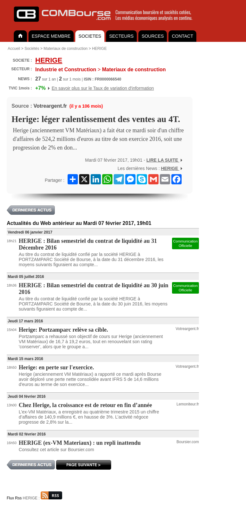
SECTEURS (121, 36)
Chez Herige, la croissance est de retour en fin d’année (85, 405)
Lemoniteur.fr (187, 404)
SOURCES (153, 36)
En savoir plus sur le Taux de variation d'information (103, 88)
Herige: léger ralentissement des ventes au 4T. (96, 119)
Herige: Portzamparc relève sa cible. (63, 330)
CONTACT (182, 36)
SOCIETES (89, 36)
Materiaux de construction (65, 48)
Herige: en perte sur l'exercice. (56, 367)
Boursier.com (187, 442)
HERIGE (99, 48)
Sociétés (31, 48)
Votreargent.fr (50, 106)
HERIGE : (42, 498)
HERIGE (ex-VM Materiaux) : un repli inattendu (80, 443)
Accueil (14, 48)
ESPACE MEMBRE (51, 36)
